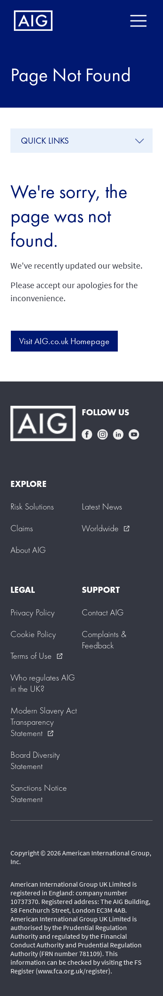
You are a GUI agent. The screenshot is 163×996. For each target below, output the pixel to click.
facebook (87, 434)
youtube (134, 434)
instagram (102, 434)
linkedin (118, 434)
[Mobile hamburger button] (138, 21)
